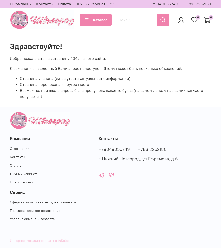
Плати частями (22, 182)
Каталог (95, 20)
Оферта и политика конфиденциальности (43, 202)
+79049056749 (164, 4)
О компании (21, 4)
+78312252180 (198, 4)
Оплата (64, 4)
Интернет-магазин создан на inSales (40, 240)
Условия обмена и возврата (32, 219)
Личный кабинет (90, 4)
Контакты (44, 4)
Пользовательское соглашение (35, 210)
